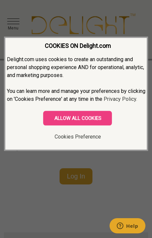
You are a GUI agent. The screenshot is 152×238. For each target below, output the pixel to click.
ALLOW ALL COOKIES (77, 118)
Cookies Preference (78, 137)
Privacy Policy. (120, 99)
